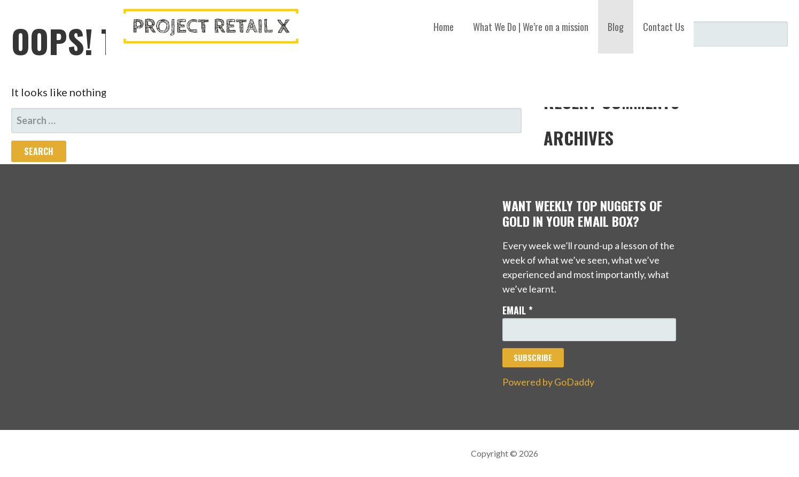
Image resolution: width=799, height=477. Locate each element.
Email (517, 310)
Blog (616, 27)
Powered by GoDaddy (548, 382)
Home (443, 27)
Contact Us (663, 27)
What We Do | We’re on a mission (530, 27)
